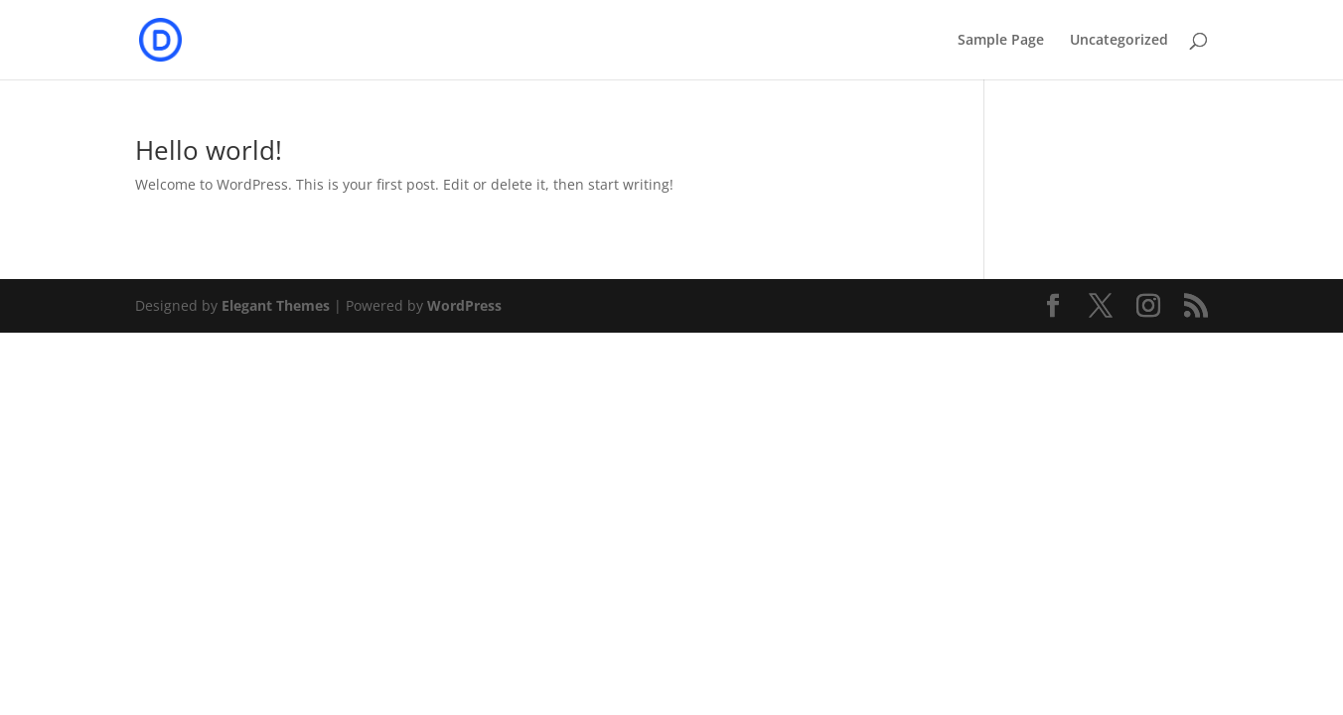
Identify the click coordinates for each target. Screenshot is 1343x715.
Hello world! (208, 150)
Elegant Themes (276, 305)
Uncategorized (1119, 41)
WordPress (464, 305)
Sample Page (1001, 41)
